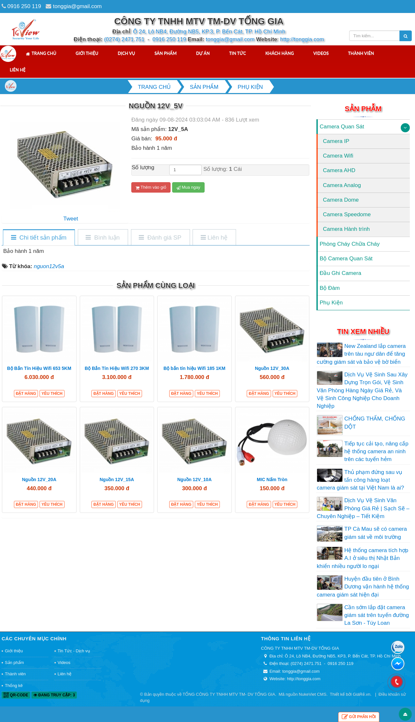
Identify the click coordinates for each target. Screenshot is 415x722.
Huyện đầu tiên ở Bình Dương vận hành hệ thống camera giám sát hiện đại (363, 587)
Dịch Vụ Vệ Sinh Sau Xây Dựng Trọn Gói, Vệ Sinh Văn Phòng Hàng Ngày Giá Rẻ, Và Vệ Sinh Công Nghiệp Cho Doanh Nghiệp (362, 390)
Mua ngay (188, 187)
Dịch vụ (126, 53)
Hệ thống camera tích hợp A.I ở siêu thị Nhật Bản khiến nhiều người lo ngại (362, 558)
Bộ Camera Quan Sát (346, 258)
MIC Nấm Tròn (272, 479)
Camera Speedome (347, 214)
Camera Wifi (338, 156)
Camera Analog (342, 185)
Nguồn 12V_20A (39, 479)
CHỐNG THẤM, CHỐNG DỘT (374, 423)
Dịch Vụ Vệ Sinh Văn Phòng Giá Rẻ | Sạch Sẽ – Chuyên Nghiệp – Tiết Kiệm (363, 508)
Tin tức (237, 53)
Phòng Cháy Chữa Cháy (350, 244)
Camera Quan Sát (342, 127)
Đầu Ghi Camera (340, 273)
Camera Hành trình (346, 229)
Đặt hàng (26, 393)
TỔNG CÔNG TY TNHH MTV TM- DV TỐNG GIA (229, 694)
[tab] (38, 237)
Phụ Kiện (331, 303)
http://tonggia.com (302, 39)
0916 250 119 (24, 6)
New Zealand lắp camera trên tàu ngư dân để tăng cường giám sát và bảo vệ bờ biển (361, 354)
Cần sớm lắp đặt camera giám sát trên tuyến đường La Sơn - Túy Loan (376, 615)
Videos (321, 53)
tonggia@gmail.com (77, 6)
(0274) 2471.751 (124, 39)
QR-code (16, 695)
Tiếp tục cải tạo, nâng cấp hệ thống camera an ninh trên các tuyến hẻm (376, 452)
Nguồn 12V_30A (272, 368)
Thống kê (14, 685)
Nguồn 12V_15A (117, 479)
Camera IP (336, 141)
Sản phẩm (165, 53)
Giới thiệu (87, 53)
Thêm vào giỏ (151, 187)
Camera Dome (341, 200)
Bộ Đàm (330, 288)
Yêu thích (52, 393)
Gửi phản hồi (359, 717)
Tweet (70, 219)
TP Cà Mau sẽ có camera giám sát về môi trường (375, 533)
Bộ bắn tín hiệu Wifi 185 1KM (194, 368)
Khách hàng (279, 53)
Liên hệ (18, 69)
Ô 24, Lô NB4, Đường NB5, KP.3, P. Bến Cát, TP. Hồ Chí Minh (209, 32)
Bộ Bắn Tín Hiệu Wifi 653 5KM (39, 368)
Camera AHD (339, 170)
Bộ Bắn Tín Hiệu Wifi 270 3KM (117, 368)
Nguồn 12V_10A (194, 479)
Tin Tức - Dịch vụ (74, 650)
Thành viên (361, 53)
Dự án (203, 53)
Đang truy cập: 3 (54, 695)
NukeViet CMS (312, 694)
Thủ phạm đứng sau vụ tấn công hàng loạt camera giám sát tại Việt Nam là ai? (360, 480)
